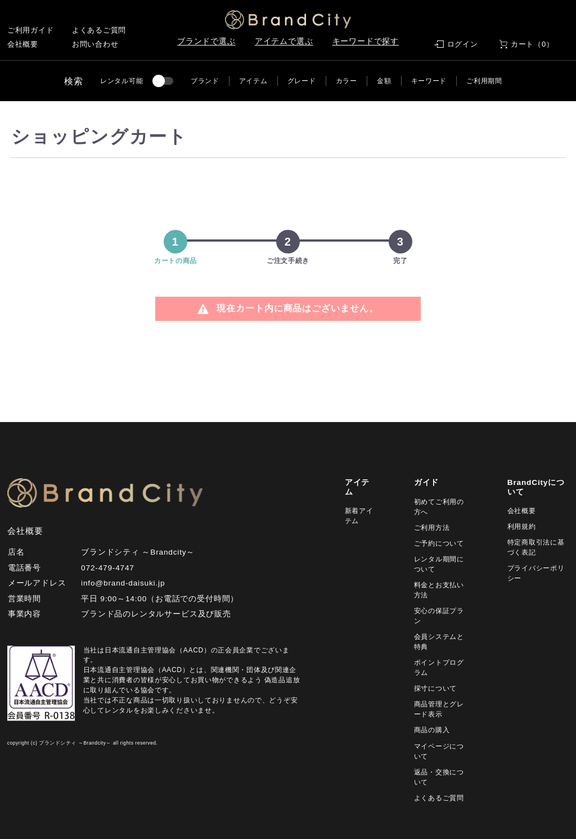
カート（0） (532, 44)
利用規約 (521, 526)
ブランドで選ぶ (206, 41)
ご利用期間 (484, 81)
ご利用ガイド (30, 30)
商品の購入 (432, 730)
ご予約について (439, 543)
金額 (384, 81)
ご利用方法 (432, 528)
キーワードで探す (365, 41)
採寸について (435, 688)
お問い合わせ (95, 44)
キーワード (429, 81)
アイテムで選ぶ (284, 41)
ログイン (462, 44)
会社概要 (22, 44)
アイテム (253, 81)
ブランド (205, 81)
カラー (346, 81)
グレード (301, 81)
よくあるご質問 (99, 30)
